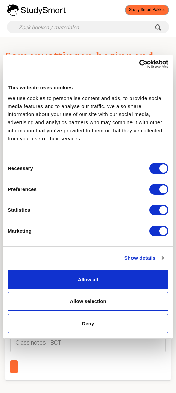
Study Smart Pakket (147, 9)
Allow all (88, 279)
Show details (140, 258)
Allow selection (88, 301)
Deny (88, 323)
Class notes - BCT (38, 342)
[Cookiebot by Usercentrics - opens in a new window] (139, 64)
